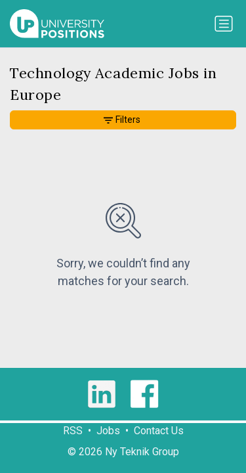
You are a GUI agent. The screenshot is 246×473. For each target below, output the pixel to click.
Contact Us (159, 430)
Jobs (108, 430)
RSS (73, 430)
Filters (122, 119)
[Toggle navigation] (223, 23)
